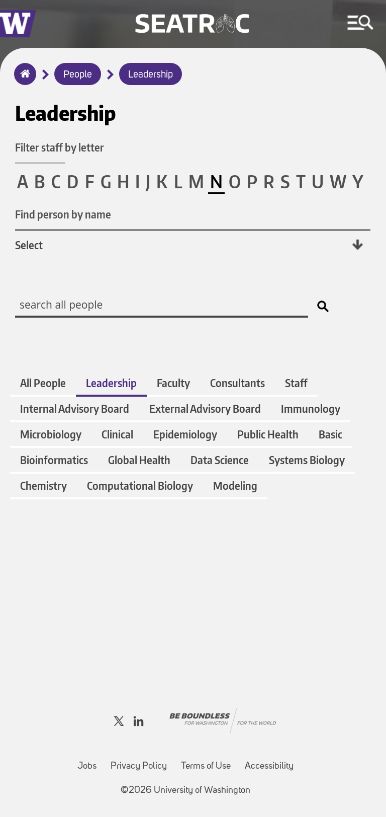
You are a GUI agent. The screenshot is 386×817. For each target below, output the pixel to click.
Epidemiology (185, 434)
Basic (330, 434)
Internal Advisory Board (74, 408)
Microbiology (50, 434)
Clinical (117, 434)
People (77, 75)
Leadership (150, 75)
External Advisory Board (205, 408)
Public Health (268, 434)
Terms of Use (206, 766)
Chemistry (43, 485)
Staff (296, 383)
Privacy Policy (139, 766)
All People (43, 383)
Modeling (235, 485)
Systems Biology (307, 460)
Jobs (86, 766)
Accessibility (269, 766)
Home (23, 80)
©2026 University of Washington (185, 790)
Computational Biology (140, 485)
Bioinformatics (54, 460)
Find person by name (63, 214)
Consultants (237, 383)
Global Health (139, 460)
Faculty (173, 383)
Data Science (219, 460)
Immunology (310, 408)
